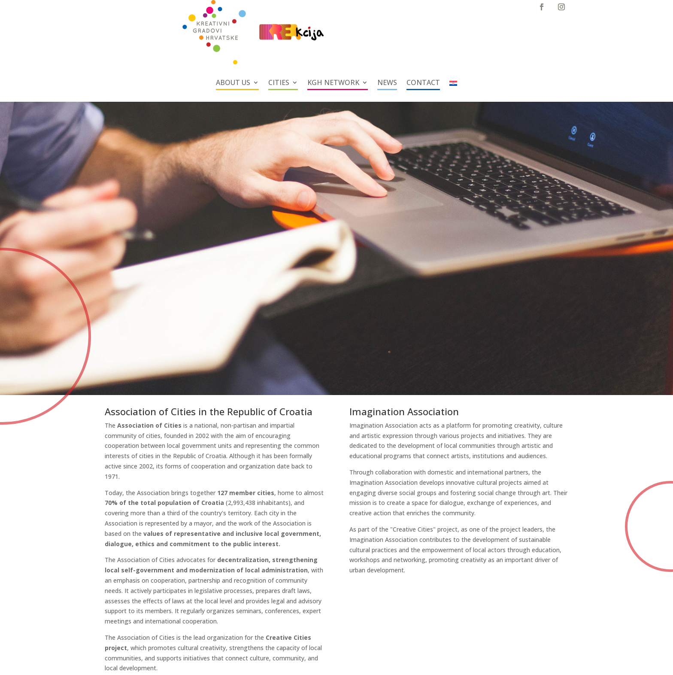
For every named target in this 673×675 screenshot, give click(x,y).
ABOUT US (233, 83)
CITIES (278, 83)
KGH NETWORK (333, 83)
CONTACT (423, 83)
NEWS (387, 83)
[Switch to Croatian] (453, 84)
